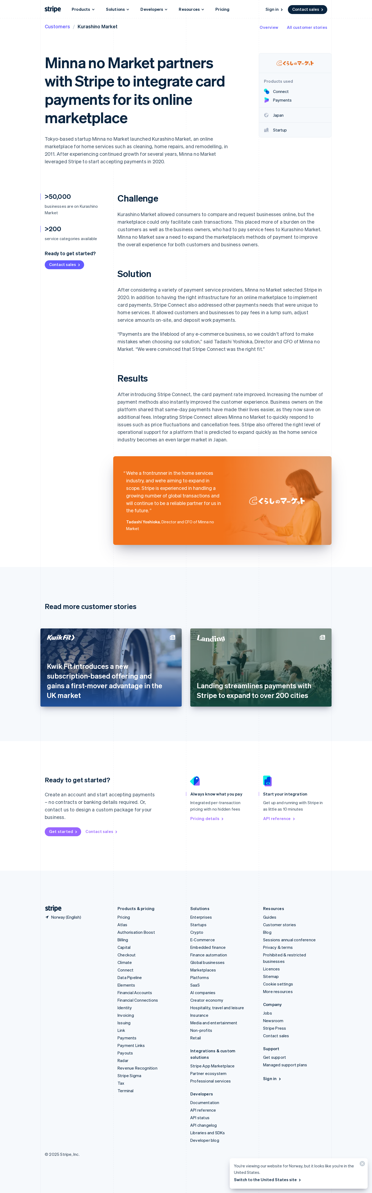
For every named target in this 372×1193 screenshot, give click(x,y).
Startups (198, 924)
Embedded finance (208, 947)
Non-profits (201, 1030)
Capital (124, 947)
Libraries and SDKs (207, 1132)
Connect (125, 970)
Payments (127, 1037)
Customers (57, 26)
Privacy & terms (278, 947)
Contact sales (308, 9)
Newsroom (273, 1020)
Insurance (199, 1015)
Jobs (267, 1013)
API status (199, 1117)
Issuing (124, 1022)
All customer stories (307, 27)
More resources (278, 991)
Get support (274, 1057)
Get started (63, 831)
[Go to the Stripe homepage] (51, 908)
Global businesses (207, 962)
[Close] (361, 1164)
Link (121, 1030)
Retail (195, 1037)
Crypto (196, 932)
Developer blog (204, 1140)
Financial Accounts (135, 992)
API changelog (203, 1125)
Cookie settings (278, 984)
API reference (279, 818)
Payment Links (131, 1045)
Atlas (122, 924)
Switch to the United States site (268, 1179)
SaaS (195, 985)
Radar (123, 1060)
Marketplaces (203, 970)
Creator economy (206, 1000)
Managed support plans (285, 1064)
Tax (121, 1083)
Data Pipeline (130, 977)
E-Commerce (202, 939)
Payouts (125, 1053)
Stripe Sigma (129, 1075)
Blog (267, 932)
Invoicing (126, 1015)
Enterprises (201, 917)
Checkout (127, 954)
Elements (126, 985)
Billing (123, 939)
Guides (269, 917)
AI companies (202, 992)
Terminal (126, 1090)
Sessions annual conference (289, 939)
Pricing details (207, 818)
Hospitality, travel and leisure (217, 1007)
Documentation (204, 1102)
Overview (269, 27)
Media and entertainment (213, 1022)
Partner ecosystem (208, 1073)
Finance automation (208, 954)
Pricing (222, 9)
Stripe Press (274, 1028)
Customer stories (279, 924)
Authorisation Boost (136, 932)
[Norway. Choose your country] (63, 917)
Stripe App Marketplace (212, 1065)
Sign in (275, 9)
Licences (271, 968)
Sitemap (271, 976)
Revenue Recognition (137, 1068)
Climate (125, 962)
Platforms (199, 977)
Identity (125, 1007)
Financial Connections (138, 1000)
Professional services (210, 1081)
